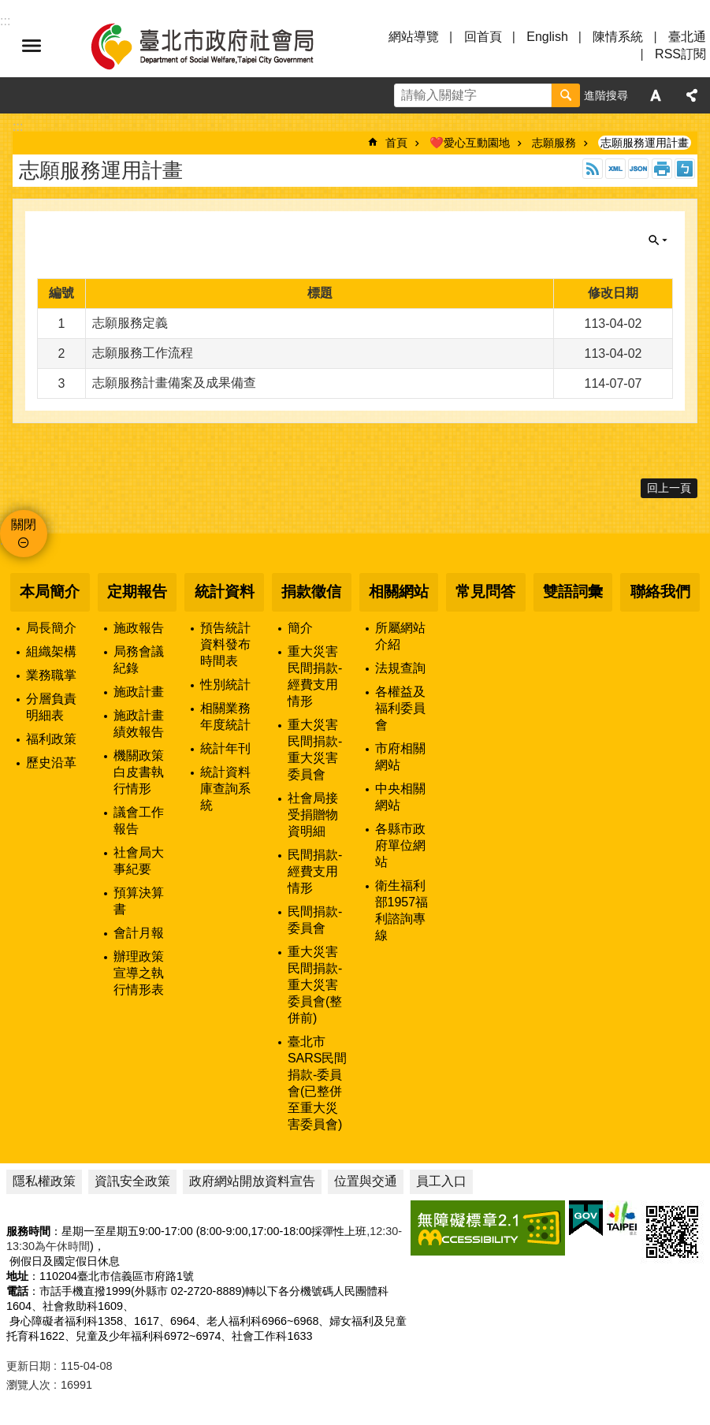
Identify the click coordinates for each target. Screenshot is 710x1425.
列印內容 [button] (662, 168)
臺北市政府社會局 (220, 45)
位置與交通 (365, 1181)
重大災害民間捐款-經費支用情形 (315, 676)
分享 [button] (692, 95)
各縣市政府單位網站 (400, 845)
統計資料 (225, 591)
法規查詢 (400, 668)
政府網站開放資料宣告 (252, 1181)
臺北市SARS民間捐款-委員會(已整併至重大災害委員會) (318, 1083)
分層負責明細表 (51, 707)
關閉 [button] (658, 240)
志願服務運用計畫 (644, 142)
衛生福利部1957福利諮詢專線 (402, 910)
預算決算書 (138, 901)
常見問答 (485, 591)
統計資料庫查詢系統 (225, 788)
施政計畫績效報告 (138, 724)
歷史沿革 (51, 762)
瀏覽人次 (28, 1384)
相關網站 (399, 591)
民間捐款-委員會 (315, 920)
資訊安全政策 (132, 1181)
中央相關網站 (400, 797)
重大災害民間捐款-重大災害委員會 (315, 749)
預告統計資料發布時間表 (225, 644)
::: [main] (18, 126)
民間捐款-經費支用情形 (315, 871)
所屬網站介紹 (400, 636)
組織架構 (51, 651)
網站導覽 (413, 36)
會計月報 (138, 932)
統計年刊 (225, 748)
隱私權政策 (44, 1181)
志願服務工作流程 (142, 352)
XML (615, 168)
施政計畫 (138, 691)
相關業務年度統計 (225, 716)
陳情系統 (618, 36)
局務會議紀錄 (138, 660)
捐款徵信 (311, 591)
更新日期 (28, 1366)
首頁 (396, 142)
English (546, 36)
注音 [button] (685, 168)
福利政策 (51, 739)
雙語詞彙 (573, 591)
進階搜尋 (606, 95)
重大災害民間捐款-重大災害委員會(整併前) (315, 985)
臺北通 (687, 36)
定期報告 (137, 591)
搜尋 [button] (566, 95)
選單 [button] (31, 45)
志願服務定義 (130, 322)
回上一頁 (669, 488)
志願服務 (554, 142)
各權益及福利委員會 (400, 708)
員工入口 (441, 1181)
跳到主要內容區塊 (8, 8)
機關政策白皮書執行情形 (138, 772)
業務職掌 (51, 675)
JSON (638, 168)
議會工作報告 (138, 820)
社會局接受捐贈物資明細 (313, 814)
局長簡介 (51, 627)
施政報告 (138, 627)
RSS (592, 168)
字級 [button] (656, 95)
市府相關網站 (400, 757)
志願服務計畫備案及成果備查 (174, 382)
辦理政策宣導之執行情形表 (138, 973)
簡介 (300, 627)
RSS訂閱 (680, 54)
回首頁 (483, 36)
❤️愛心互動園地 (469, 142)
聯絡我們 (660, 591)
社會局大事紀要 (138, 861)
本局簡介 (50, 591)
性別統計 (225, 684)
